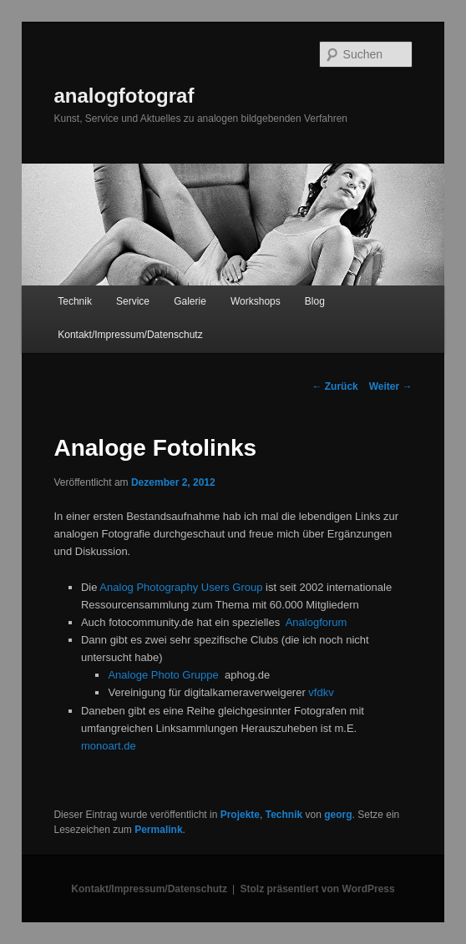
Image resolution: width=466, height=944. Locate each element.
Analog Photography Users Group (180, 587)
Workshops (255, 301)
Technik (75, 301)
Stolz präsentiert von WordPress (318, 889)
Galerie (190, 301)
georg (338, 814)
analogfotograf (123, 95)
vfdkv (320, 692)
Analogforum (316, 622)
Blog (315, 301)
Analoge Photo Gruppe (163, 675)
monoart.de (108, 746)
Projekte (240, 814)
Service (132, 301)
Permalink (158, 829)
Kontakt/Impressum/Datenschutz (130, 335)
